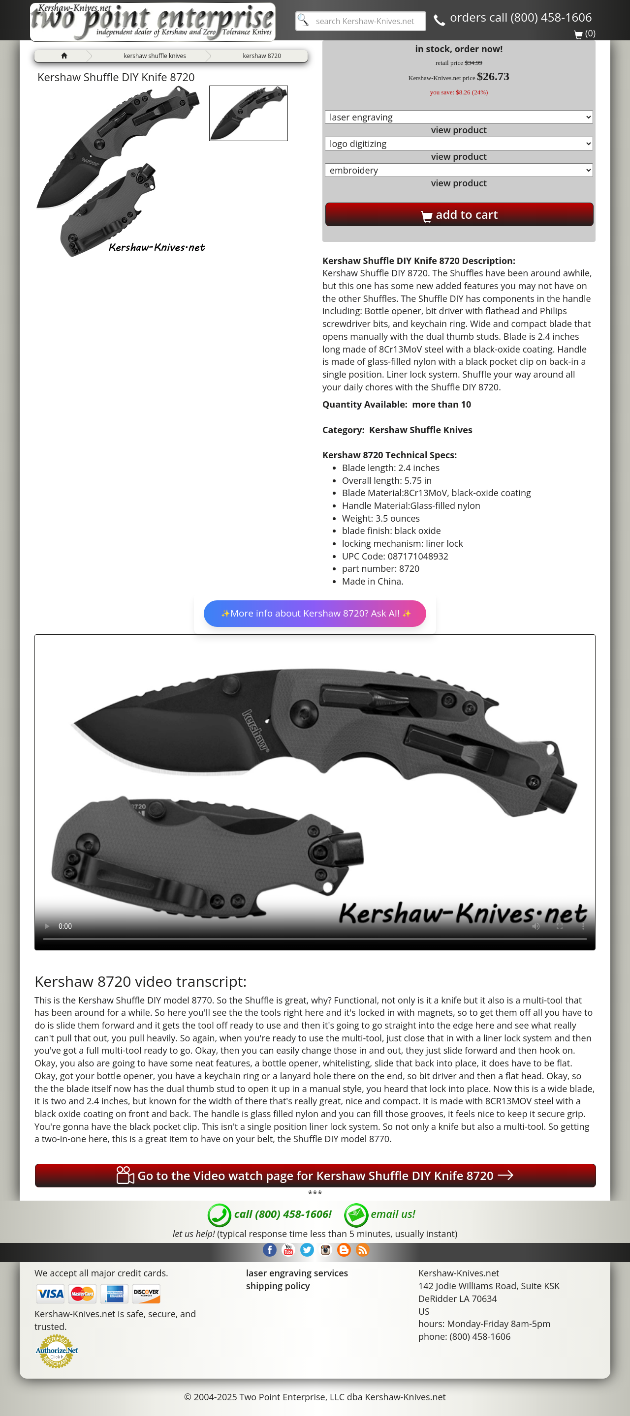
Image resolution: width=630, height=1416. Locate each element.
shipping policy (278, 1286)
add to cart (459, 214)
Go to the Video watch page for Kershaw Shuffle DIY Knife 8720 (315, 1175)
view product (459, 130)
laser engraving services (297, 1273)
